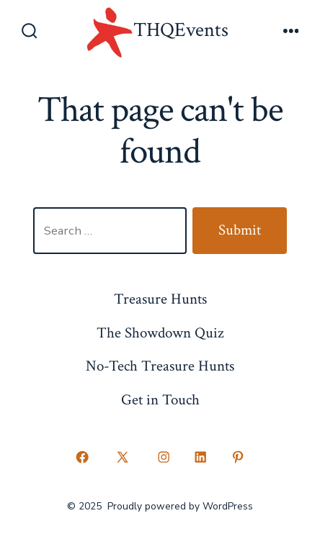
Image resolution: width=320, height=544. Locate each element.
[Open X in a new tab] (122, 457)
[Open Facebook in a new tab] (82, 457)
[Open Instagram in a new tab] (163, 457)
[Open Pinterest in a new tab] (238, 457)
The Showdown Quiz (160, 333)
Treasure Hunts (160, 299)
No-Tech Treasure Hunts (160, 366)
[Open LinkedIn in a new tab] (201, 457)
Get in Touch (160, 399)
